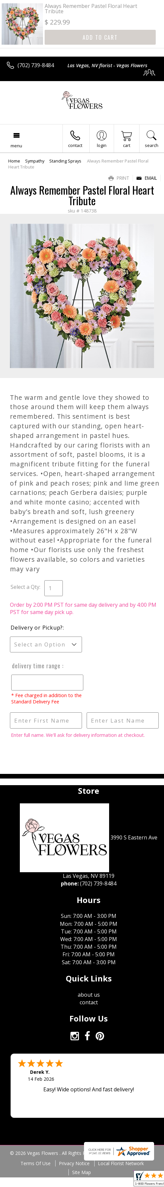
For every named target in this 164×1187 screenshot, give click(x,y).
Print (118, 178)
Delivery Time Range (36, 665)
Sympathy (34, 161)
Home (14, 161)
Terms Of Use (35, 1163)
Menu (16, 146)
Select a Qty (25, 587)
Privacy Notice (74, 1163)
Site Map (81, 1172)
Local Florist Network (121, 1163)
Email (146, 178)
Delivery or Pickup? (37, 627)
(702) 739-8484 (36, 65)
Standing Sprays (65, 161)
